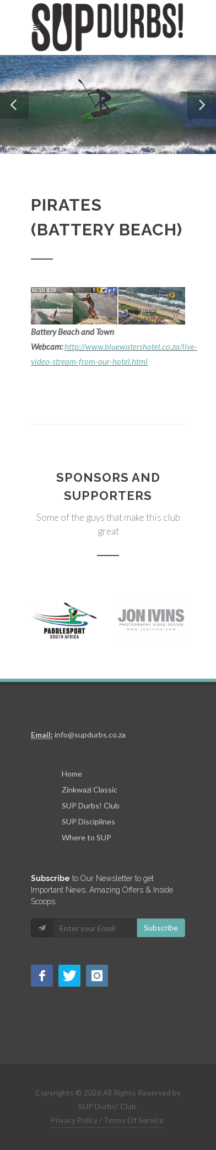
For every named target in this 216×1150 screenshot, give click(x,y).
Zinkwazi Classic (89, 789)
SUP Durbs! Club (91, 805)
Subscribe (161, 927)
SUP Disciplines (88, 821)
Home (72, 773)
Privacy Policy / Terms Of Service (107, 1120)
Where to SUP (86, 837)
